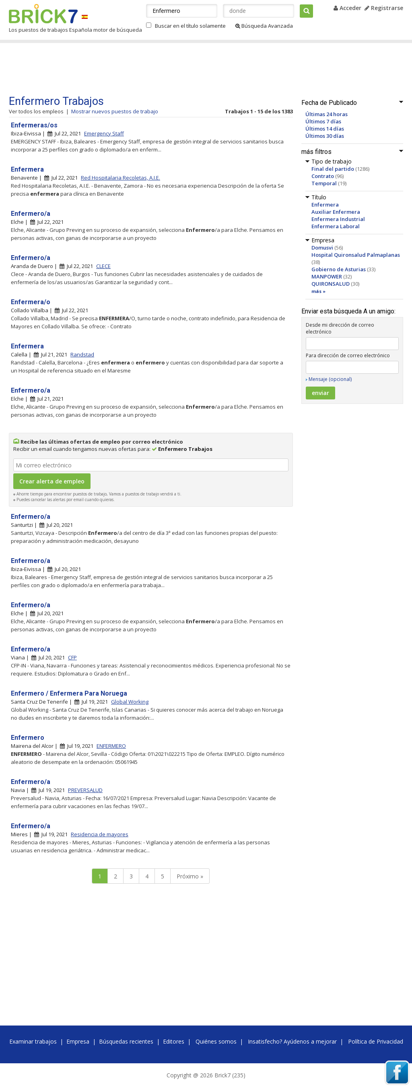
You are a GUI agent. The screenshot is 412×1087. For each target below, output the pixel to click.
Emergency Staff (104, 133)
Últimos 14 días (324, 128)
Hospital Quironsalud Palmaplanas (355, 254)
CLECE (103, 266)
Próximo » (190, 876)
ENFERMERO (111, 745)
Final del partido (332, 168)
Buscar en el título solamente (190, 25)
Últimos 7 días (323, 121)
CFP (72, 657)
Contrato (322, 176)
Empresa (77, 1041)
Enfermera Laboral (335, 226)
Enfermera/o (30, 302)
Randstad (82, 354)
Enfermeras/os (34, 125)
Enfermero (27, 737)
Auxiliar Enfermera (335, 211)
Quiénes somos (216, 1041)
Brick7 (43, 13)
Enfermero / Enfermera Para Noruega (69, 693)
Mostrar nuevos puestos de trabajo (114, 111)
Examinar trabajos (33, 1041)
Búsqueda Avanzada (264, 25)
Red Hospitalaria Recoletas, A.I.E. (120, 177)
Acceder (347, 8)
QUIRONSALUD (330, 283)
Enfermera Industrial (338, 219)
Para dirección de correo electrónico (348, 355)
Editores (173, 1041)
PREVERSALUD (85, 790)
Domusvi (322, 247)
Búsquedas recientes (126, 1041)
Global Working (129, 701)
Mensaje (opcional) (330, 379)
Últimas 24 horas (326, 114)
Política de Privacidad (375, 1041)
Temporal (324, 183)
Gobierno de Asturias (338, 269)
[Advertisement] (161, 69)
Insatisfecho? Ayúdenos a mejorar (292, 1041)
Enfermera (325, 204)
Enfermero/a (30, 213)
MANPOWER (326, 276)
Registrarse (384, 8)
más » (318, 291)
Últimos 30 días (324, 135)
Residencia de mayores (99, 834)
